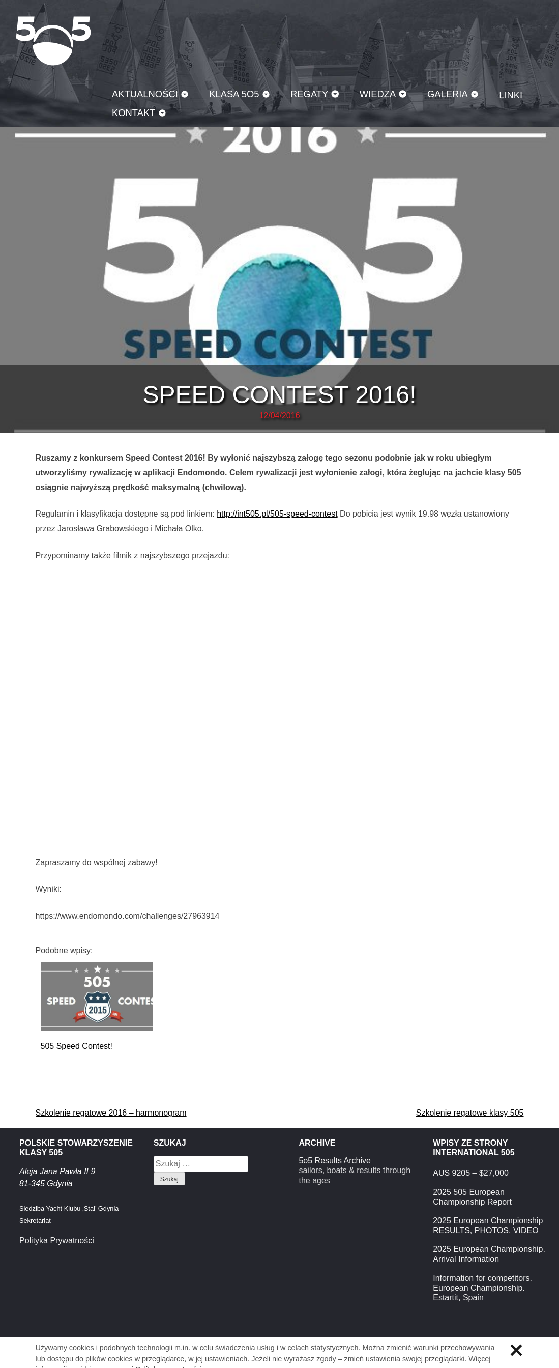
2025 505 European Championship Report (472, 1197)
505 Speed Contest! (76, 1046)
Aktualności (145, 94)
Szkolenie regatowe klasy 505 (470, 1112)
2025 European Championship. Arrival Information (489, 1254)
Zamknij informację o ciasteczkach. (516, 1350)
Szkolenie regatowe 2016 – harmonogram (111, 1112)
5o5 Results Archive (334, 1160)
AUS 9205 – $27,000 (471, 1172)
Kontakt (134, 112)
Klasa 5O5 (53, 40)
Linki (510, 95)
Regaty (309, 94)
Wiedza (378, 94)
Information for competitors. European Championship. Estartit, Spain (482, 1288)
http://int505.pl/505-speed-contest (277, 513)
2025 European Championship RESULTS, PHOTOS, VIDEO (488, 1225)
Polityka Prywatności (56, 1240)
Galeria (447, 94)
